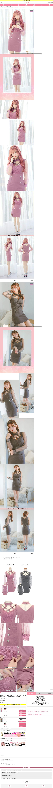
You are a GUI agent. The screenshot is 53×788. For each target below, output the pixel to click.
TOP (1, 6)
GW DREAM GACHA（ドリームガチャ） (34, 712)
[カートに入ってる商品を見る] (49, 2)
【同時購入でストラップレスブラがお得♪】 (6, 738)
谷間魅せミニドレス (31, 714)
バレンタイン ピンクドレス (44, 711)
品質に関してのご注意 (4, 763)
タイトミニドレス (8, 6)
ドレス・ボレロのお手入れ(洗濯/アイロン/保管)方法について (9, 764)
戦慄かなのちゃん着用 (38, 714)
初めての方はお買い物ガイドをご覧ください (7, 760)
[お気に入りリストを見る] (48, 2)
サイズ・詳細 (49, 693)
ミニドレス (3, 6)
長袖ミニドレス (36, 711)
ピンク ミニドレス (43, 712)
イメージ (40, 693)
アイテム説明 (31, 693)
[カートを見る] (49, 2)
